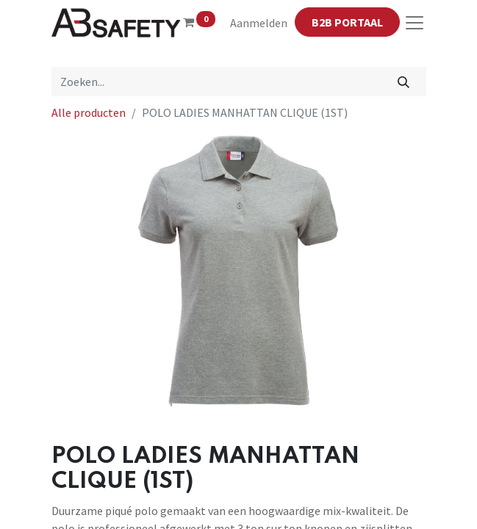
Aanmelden (258, 22)
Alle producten (88, 112)
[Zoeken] (403, 81)
